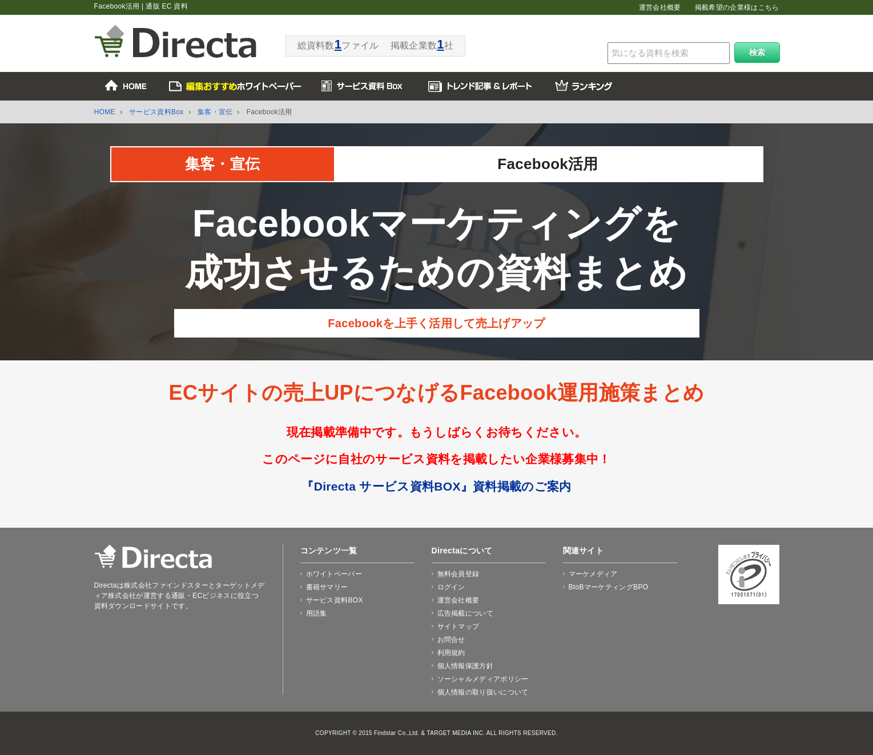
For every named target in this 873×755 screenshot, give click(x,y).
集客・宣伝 (215, 112)
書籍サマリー (327, 587)
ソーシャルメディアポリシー (483, 679)
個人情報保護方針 (465, 666)
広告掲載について (465, 613)
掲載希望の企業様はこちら (737, 7)
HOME (104, 112)
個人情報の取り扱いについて (483, 692)
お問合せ (451, 640)
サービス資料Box (156, 112)
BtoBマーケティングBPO (609, 587)
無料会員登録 (458, 574)
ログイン (451, 587)
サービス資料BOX (334, 600)
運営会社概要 (660, 7)
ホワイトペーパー (334, 574)
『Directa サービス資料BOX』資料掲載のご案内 (436, 486)
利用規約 (451, 653)
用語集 (316, 613)
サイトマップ (458, 626)
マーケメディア (593, 574)
